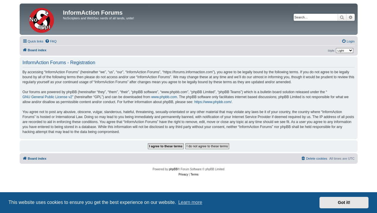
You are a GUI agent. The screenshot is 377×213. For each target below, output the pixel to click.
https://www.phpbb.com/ (212, 102)
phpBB (173, 169)
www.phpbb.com (164, 97)
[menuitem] (51, 41)
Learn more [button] (190, 202)
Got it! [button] (344, 202)
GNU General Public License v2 (47, 97)
